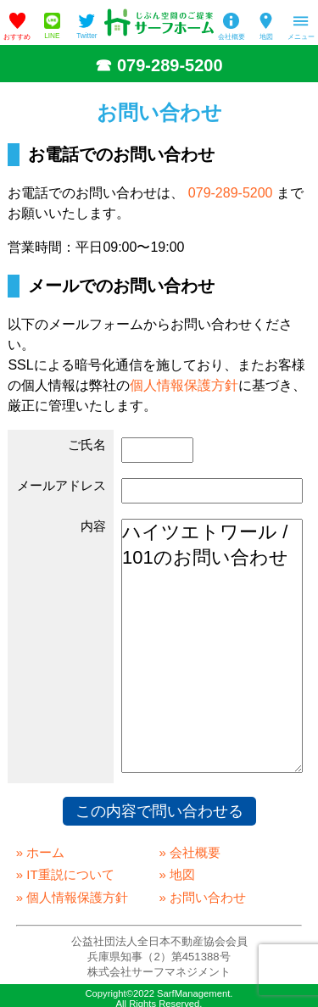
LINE (51, 36)
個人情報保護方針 (184, 385)
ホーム (45, 852)
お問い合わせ (208, 897)
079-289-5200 (170, 65)
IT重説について (70, 874)
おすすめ (17, 37)
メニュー (301, 37)
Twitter (86, 36)
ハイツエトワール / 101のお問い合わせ (212, 646)
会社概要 (231, 37)
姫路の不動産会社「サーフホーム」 (159, 22)
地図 (266, 37)
